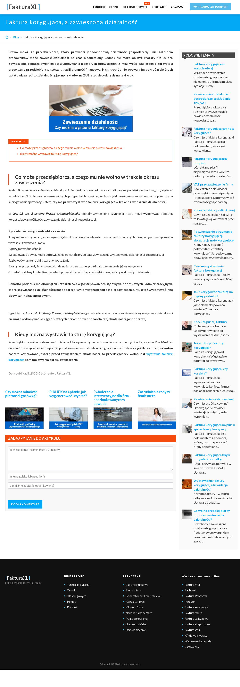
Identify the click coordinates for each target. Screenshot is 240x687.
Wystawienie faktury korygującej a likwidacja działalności (211, 485)
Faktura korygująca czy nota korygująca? (214, 131)
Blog (16, 37)
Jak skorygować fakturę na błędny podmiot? (213, 294)
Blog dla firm (133, 590)
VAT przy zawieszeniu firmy (213, 184)
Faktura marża (193, 613)
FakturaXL (17, 578)
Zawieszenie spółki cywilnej (214, 399)
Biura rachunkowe (137, 584)
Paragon (190, 601)
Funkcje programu (78, 584)
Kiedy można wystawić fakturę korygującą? (49, 153)
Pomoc (71, 601)
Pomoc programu (137, 618)
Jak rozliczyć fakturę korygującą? (209, 345)
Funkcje (99, 7)
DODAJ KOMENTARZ (25, 504)
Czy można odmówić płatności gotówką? (21, 394)
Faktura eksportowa (197, 624)
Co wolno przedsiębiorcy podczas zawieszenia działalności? (212, 515)
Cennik (114, 7)
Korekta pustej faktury (210, 322)
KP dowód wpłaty (196, 635)
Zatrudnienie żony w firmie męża (154, 394)
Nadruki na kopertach (139, 613)
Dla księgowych (135, 7)
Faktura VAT (192, 584)
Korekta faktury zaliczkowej (214, 210)
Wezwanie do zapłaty (198, 641)
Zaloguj (177, 6)
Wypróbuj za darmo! (210, 6)
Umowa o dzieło (136, 624)
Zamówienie (192, 647)
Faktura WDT (193, 630)
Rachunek (191, 590)
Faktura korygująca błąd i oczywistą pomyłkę (212, 457)
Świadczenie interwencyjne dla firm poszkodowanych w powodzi (111, 398)
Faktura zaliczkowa (196, 618)
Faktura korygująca (196, 607)
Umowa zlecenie (136, 630)
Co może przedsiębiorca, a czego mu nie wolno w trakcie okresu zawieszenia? (71, 148)
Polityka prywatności (129, 664)
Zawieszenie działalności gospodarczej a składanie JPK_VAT (212, 98)
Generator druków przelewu (143, 596)
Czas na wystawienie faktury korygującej (209, 268)
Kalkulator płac (135, 601)
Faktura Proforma (196, 596)
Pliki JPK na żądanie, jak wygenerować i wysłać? (68, 394)
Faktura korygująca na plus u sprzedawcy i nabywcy (214, 427)
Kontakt (159, 7)
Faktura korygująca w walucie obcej (209, 66)
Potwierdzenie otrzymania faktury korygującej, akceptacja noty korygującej (214, 236)
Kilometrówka (134, 607)
